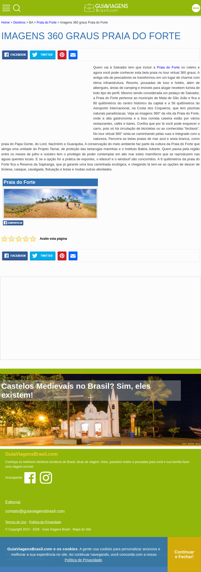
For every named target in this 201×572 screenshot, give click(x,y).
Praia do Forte (47, 22)
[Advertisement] (45, 102)
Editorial (12, 502)
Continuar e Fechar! (184, 554)
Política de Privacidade (45, 522)
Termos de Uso (15, 522)
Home (5, 22)
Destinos (19, 22)
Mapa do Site (81, 529)
